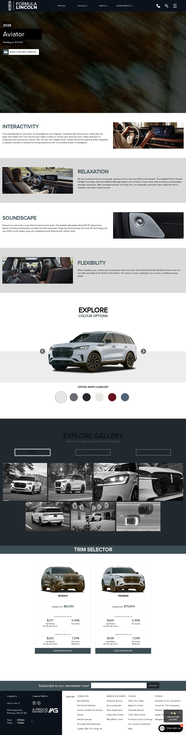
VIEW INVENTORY (62, 650)
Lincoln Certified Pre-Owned (89, 710)
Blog (130, 728)
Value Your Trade (136, 701)
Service (102, 6)
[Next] (143, 351)
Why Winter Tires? (115, 719)
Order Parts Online (115, 715)
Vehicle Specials (84, 719)
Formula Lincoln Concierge (140, 719)
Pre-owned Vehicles (86, 705)
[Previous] (42, 351)
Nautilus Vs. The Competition (168, 710)
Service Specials (114, 705)
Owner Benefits (123, 6)
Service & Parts (116, 696)
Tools (132, 696)
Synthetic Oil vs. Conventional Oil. (168, 701)
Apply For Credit (135, 705)
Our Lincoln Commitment (139, 724)
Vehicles (82, 6)
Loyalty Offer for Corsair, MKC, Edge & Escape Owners (90, 728)
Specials (62, 6)
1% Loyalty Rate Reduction (89, 724)
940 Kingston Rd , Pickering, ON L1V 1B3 (17, 711)
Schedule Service (114, 701)
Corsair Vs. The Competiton (167, 705)
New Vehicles (83, 701)
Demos (80, 715)
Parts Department (114, 710)
